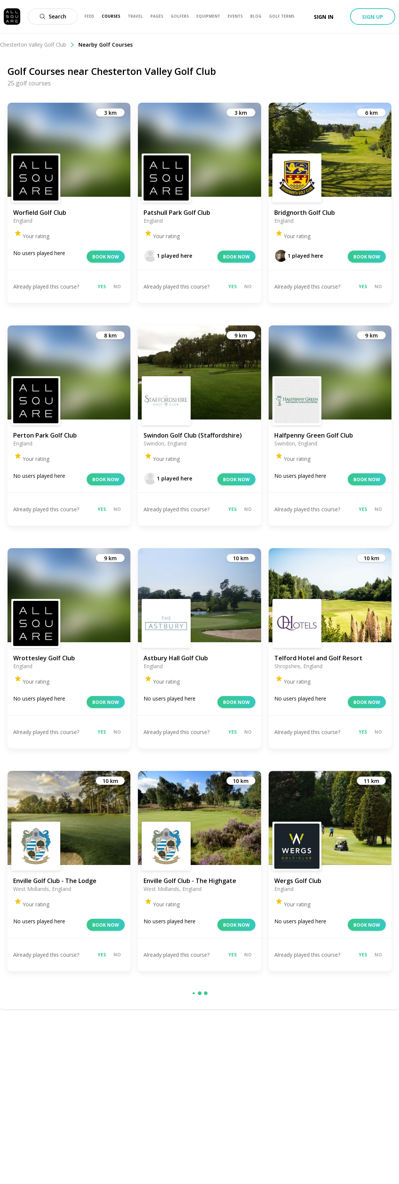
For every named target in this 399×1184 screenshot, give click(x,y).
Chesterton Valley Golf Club (37, 44)
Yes (102, 286)
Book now (105, 257)
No (117, 286)
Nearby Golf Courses (105, 44)
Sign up (372, 16)
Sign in (323, 16)
